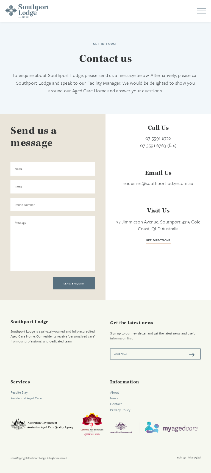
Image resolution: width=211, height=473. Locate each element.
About (114, 392)
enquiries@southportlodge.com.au (158, 183)
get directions (158, 240)
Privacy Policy (120, 409)
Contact (116, 403)
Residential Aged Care (26, 397)
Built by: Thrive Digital (189, 457)
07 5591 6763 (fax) (158, 145)
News (114, 397)
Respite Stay (19, 392)
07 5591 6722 (158, 138)
